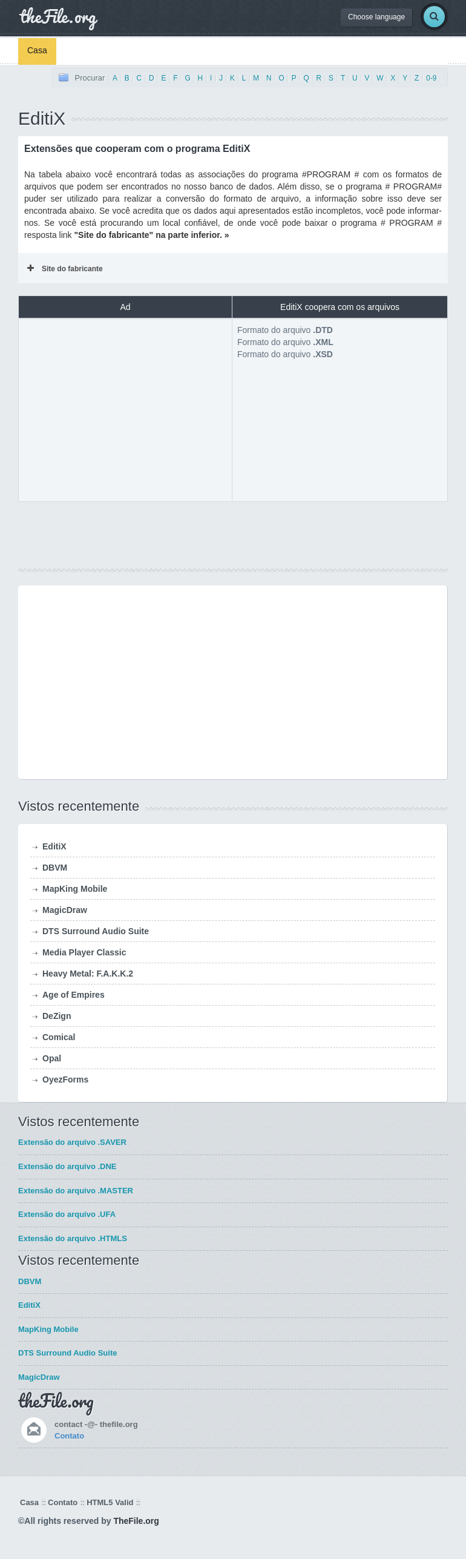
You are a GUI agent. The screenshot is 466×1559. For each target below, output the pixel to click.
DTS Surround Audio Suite (95, 931)
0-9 (431, 78)
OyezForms (65, 1079)
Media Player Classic (84, 952)
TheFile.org (136, 1521)
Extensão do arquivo (72, 1142)
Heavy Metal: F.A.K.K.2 (87, 973)
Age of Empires (73, 995)
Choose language (376, 17)
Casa (37, 50)
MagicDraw (64, 910)
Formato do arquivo (285, 330)
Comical (58, 1037)
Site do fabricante (65, 269)
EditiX (54, 846)
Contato (69, 1435)
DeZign (56, 1016)
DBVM (54, 867)
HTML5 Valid (110, 1502)
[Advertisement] (125, 408)
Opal (51, 1058)
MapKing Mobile (74, 889)
